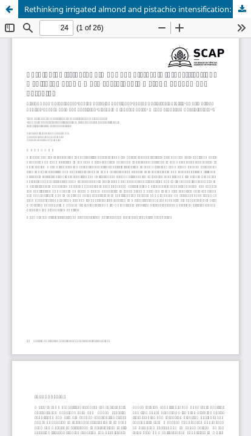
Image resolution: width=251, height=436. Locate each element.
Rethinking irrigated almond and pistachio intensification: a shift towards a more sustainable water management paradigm (137, 9)
